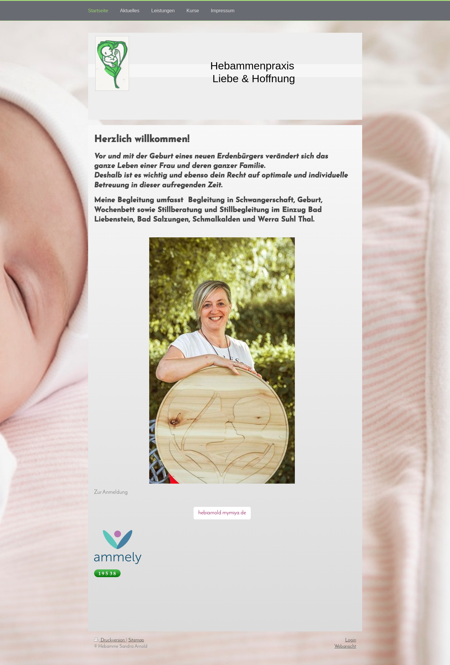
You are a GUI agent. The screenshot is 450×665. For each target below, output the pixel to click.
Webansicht (345, 646)
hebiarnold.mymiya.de (222, 513)
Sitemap (136, 640)
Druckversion (110, 640)
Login (350, 640)
